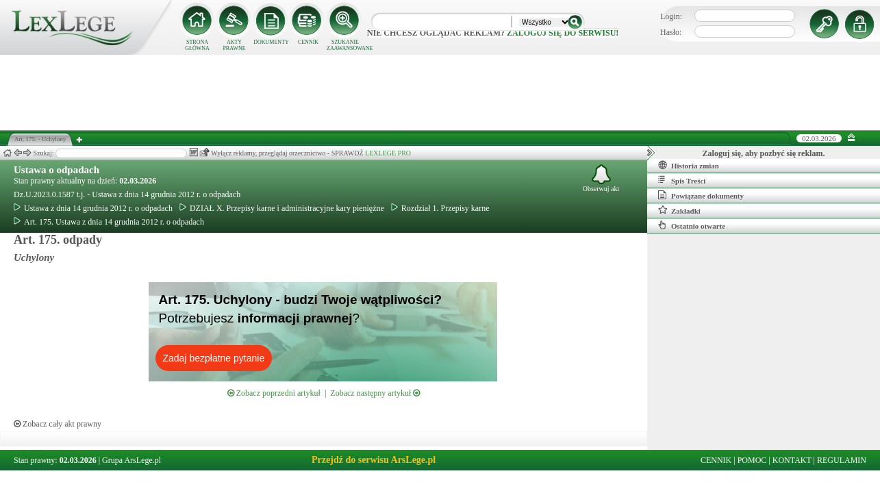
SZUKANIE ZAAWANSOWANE (345, 45)
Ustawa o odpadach (56, 169)
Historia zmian (688, 165)
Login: (671, 16)
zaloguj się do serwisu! (562, 33)
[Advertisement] (440, 92)
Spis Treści (681, 180)
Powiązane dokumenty (701, 195)
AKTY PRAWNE (234, 45)
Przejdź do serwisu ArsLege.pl (374, 460)
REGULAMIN (841, 460)
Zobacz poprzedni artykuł (273, 393)
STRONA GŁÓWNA (197, 45)
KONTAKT (792, 460)
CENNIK (308, 42)
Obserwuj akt (601, 178)
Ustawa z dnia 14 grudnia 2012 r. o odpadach (93, 208)
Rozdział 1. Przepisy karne (440, 208)
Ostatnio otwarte (691, 225)
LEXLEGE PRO (388, 153)
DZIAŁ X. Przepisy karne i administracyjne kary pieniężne (281, 208)
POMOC (752, 460)
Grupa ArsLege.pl (131, 460)
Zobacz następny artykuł (375, 393)
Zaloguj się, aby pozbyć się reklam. (764, 153)
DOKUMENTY (271, 42)
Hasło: (670, 32)
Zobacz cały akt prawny (57, 424)
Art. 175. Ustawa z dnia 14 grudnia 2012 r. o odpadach (109, 222)
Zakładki (679, 210)
